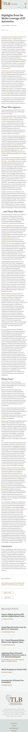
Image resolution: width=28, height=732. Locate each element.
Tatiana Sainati (16, 136)
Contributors (14, 728)
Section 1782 (21, 583)
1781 (18, 180)
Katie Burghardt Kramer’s (14, 146)
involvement (12, 240)
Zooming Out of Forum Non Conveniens (12, 681)
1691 (15, 180)
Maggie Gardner (7, 685)
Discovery (7, 578)
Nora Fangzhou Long (8, 659)
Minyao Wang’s (5, 152)
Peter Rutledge (16, 158)
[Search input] (12, 7)
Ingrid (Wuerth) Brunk (9, 632)
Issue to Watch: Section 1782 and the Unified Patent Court (13, 615)
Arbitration (7, 583)
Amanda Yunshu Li (12, 661)
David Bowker (5, 489)
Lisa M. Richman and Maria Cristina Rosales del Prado (13, 469)
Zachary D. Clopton (8, 619)
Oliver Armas (4, 390)
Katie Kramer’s (5, 421)
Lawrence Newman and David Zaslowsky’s (13, 152)
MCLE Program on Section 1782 (14, 669)
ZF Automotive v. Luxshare (17, 585)
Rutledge (7, 234)
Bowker (23, 533)
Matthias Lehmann (6, 294)
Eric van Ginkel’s (5, 329)
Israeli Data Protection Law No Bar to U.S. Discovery (13, 628)
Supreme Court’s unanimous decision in (14, 37)
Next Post (7, 597)
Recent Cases (14, 583)
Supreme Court (5, 585)
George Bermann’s (9, 226)
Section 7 (24, 180)
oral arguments (8, 72)
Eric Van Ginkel (5, 408)
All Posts (14, 723)
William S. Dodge (7, 672)
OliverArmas (6, 477)
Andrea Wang (9, 92)
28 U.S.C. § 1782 (21, 51)
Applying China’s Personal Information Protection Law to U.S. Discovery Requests (13, 655)
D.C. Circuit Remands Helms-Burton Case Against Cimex (13, 641)
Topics (14, 726)
